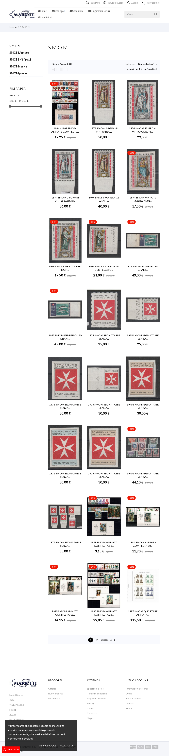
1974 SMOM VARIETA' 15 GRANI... (104, 199)
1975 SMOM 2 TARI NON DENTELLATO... (104, 268)
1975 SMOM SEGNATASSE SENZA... (104, 337)
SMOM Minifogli (20, 59)
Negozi (90, 718)
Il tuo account (137, 680)
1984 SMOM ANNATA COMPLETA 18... (142, 544)
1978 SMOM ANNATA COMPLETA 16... (103, 544)
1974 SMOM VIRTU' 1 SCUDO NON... (142, 199)
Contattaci (92, 713)
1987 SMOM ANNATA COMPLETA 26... (103, 613)
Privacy (90, 703)
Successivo (109, 640)
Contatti (93, 2)
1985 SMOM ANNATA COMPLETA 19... (65, 613)
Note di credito (133, 698)
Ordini (129, 693)
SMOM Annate (19, 52)
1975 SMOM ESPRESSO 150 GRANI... (142, 268)
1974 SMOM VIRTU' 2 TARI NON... (65, 268)
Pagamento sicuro (96, 698)
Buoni (129, 708)
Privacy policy (47, 745)
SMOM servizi (18, 66)
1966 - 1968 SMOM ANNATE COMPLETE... (65, 130)
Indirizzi (130, 703)
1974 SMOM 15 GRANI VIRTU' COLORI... (65, 199)
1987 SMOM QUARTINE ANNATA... (142, 613)
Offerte (52, 688)
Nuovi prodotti (55, 693)
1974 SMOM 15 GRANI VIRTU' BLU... (104, 130)
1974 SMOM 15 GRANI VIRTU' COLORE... (142, 130)
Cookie (90, 708)
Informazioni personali (137, 688)
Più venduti (54, 698)
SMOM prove (18, 73)
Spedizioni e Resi (95, 688)
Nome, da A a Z (146, 64)
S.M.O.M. (15, 46)
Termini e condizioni (97, 693)
